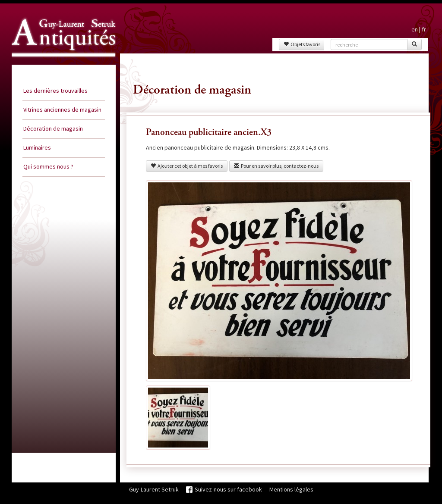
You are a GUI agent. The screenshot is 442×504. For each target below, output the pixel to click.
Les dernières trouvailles (55, 90)
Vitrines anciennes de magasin (62, 109)
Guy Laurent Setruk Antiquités (60, 64)
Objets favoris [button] (302, 44)
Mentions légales (291, 489)
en (414, 29)
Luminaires (37, 147)
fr (424, 29)
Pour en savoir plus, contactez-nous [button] (276, 166)
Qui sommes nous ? (48, 166)
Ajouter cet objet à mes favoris (187, 166)
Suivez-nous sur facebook (229, 489)
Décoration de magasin (53, 128)
